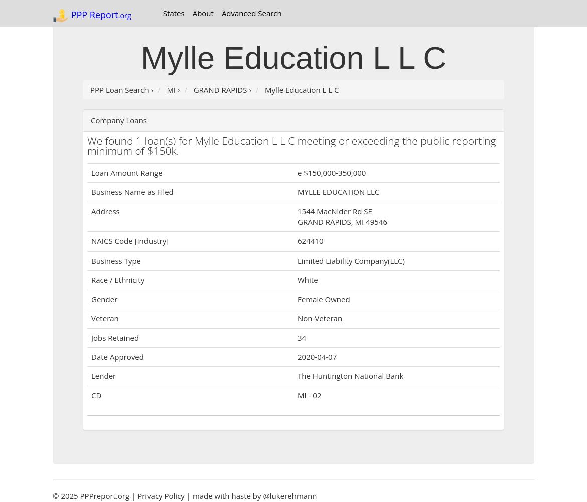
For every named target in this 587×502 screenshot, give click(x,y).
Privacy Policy (161, 496)
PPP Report (92, 16)
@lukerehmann (290, 496)
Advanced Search (252, 13)
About (203, 13)
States (174, 13)
